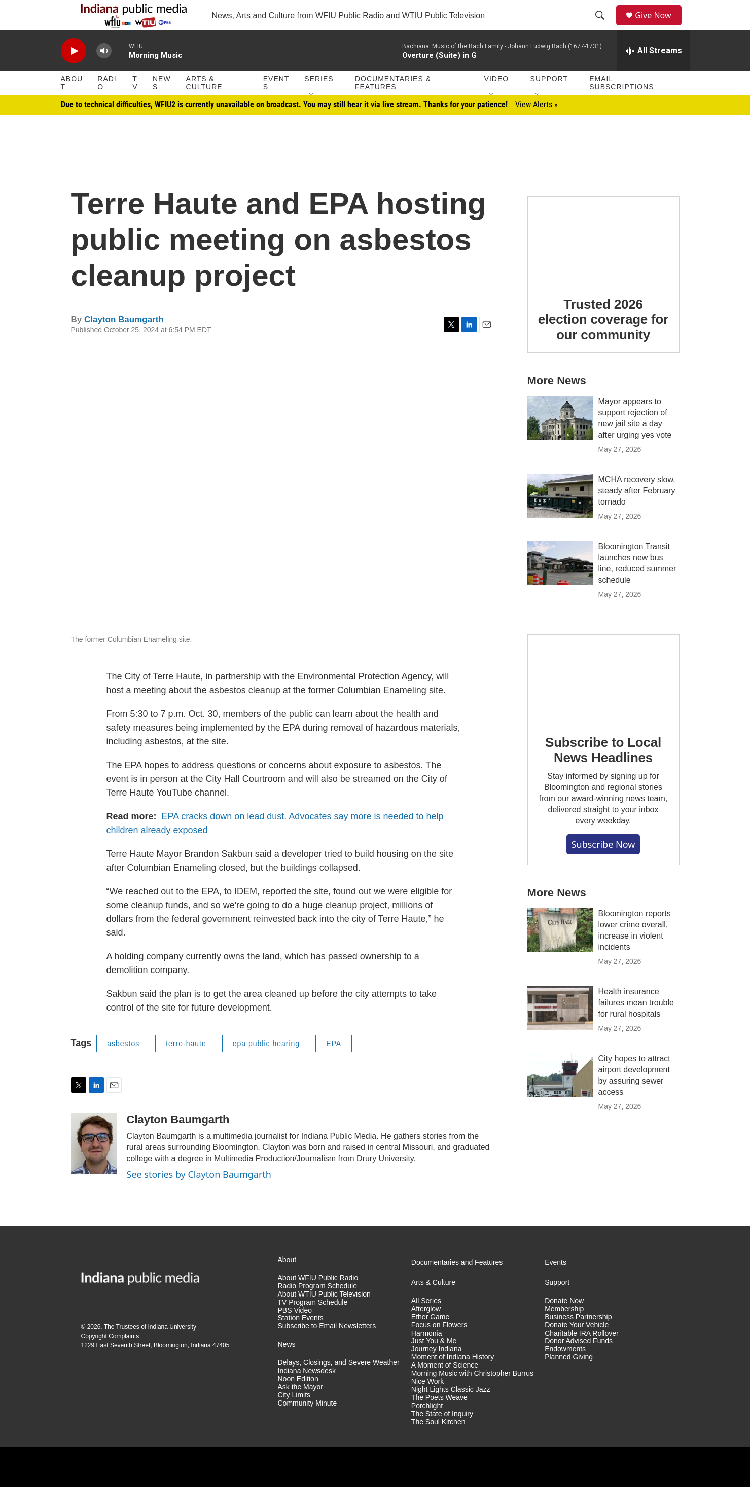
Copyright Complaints (110, 1358)
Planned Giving (569, 1380)
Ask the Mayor (300, 1410)
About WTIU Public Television (324, 1317)
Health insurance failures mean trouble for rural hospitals (636, 1025)
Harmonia (426, 1356)
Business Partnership (578, 1340)
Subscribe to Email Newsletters (327, 1349)
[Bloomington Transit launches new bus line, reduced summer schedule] (560, 585)
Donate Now (564, 1323)
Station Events (301, 1341)
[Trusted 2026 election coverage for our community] (603, 262)
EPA (333, 1066)
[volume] (104, 73)
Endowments (565, 1372)
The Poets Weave (439, 1420)
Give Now (658, 26)
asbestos (123, 1066)
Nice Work (427, 1404)
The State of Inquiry (442, 1437)
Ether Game (430, 1340)
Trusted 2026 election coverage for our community (603, 342)
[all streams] (653, 73)
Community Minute (307, 1426)
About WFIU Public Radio (318, 1301)
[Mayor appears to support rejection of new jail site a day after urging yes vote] (560, 440)
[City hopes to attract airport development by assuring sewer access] (560, 1098)
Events (276, 105)
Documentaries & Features (393, 105)
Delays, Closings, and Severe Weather (339, 1385)
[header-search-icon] (603, 26)
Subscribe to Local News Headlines (603, 773)
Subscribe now (603, 867)
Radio (106, 105)
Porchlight (427, 1428)
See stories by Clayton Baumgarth (199, 1197)
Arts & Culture (204, 105)
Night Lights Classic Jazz (450, 1412)
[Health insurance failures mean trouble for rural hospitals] (560, 1031)
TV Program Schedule (313, 1325)
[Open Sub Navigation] (312, 118)
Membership (564, 1332)
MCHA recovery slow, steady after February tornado (636, 513)
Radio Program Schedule (317, 1309)
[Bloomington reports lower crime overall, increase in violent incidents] (560, 953)
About (72, 105)
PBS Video (295, 1333)
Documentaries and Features (457, 1285)
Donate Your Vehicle (577, 1348)
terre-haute (186, 1066)
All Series (426, 1323)
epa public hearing (266, 1066)
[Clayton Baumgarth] (94, 1166)
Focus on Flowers (439, 1348)
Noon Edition (298, 1402)
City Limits (294, 1418)
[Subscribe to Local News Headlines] (603, 700)
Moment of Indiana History (452, 1380)
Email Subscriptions (621, 105)
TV (134, 105)
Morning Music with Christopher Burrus (472, 1396)
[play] (73, 74)
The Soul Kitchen (438, 1445)
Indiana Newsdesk (307, 1393)
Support (549, 101)
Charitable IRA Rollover (582, 1356)
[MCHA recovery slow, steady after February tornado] (560, 519)
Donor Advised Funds (579, 1364)
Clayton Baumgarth (124, 342)
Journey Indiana (436, 1372)
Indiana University (172, 1349)
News (162, 105)
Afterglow (426, 1332)
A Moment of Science (444, 1388)
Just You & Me (434, 1364)
